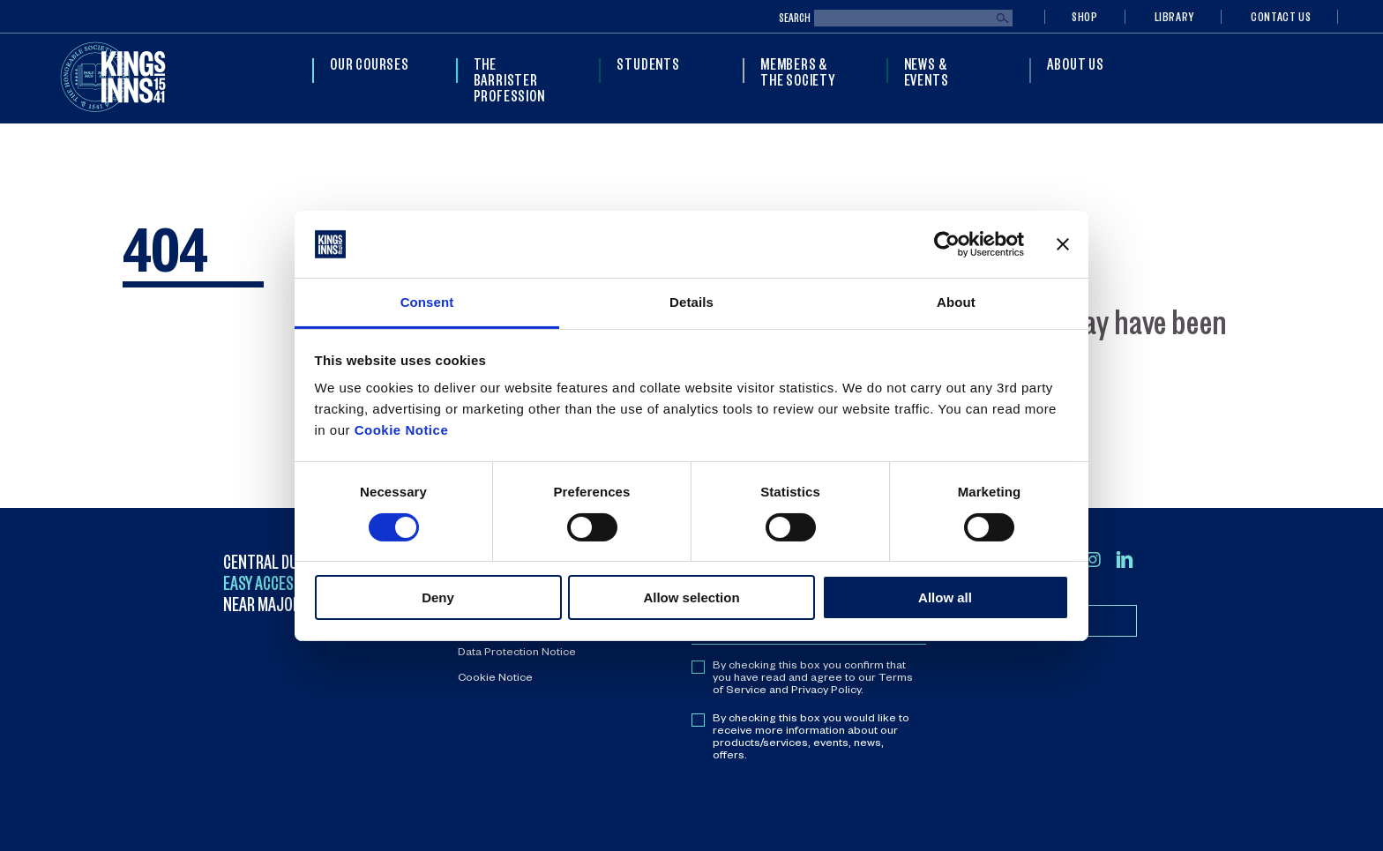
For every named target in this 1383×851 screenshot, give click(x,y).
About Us (1075, 63)
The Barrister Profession (509, 79)
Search (795, 18)
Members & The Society (797, 71)
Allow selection (691, 597)
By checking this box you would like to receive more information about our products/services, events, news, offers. (811, 738)
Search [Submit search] (1003, 18)
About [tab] (956, 302)
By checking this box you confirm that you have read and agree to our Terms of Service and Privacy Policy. (813, 679)
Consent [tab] (427, 302)
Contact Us (1281, 16)
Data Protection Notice (517, 653)
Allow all (945, 597)
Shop (1085, 16)
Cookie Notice (402, 429)
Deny (438, 597)
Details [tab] (691, 302)
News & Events (926, 71)
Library (1174, 16)
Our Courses (369, 63)
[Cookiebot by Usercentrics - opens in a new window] (947, 244)
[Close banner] (1063, 244)
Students (648, 63)
